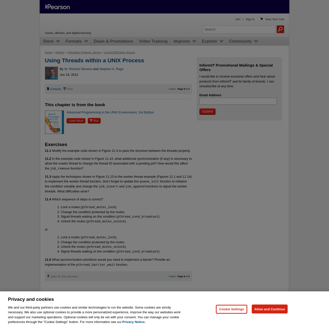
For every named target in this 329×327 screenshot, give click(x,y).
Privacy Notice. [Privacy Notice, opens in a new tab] (134, 322)
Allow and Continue (269, 309)
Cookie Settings (231, 309)
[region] (164, 309)
